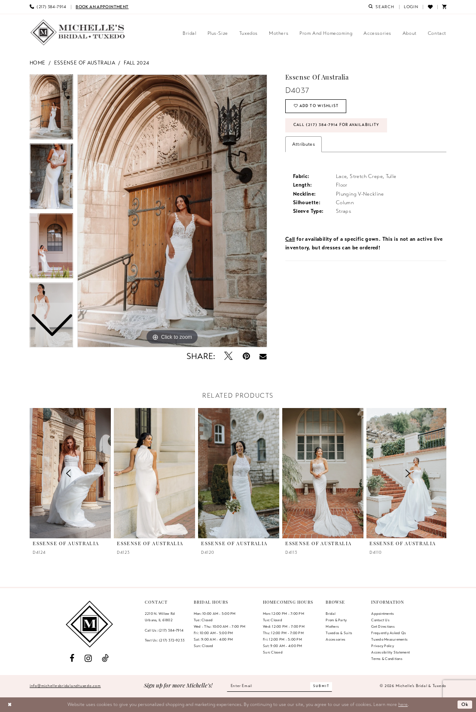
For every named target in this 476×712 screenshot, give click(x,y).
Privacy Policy (382, 646)
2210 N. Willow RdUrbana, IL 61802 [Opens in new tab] (160, 616)
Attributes (303, 144)
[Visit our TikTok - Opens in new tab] (105, 658)
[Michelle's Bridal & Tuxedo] (78, 32)
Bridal (330, 613)
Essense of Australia (84, 62)
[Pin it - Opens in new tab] (246, 356)
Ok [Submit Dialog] (465, 704)
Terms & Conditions (386, 659)
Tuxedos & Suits (339, 633)
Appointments (382, 613)
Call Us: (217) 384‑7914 (164, 630)
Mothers (332, 626)
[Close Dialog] (9, 704)
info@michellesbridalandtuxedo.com (65, 685)
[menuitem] (48, 7)
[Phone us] (48, 7)
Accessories (335, 639)
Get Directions (382, 626)
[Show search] (381, 7)
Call (290, 239)
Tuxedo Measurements (389, 639)
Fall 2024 (136, 62)
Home (38, 62)
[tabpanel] (172, 211)
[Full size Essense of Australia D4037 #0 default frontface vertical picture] (172, 211)
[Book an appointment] (102, 7)
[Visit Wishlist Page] (430, 7)
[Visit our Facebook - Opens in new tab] (72, 658)
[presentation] (154, 473)
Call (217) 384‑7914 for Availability (337, 126)
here (403, 704)
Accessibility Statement (390, 652)
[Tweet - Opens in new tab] (229, 356)
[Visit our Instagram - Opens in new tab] (88, 658)
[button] (411, 7)
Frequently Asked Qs (388, 633)
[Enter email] (279, 686)
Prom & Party (336, 620)
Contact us (380, 620)
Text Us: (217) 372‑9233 (165, 640)
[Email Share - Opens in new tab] (263, 356)
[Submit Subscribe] (322, 686)
